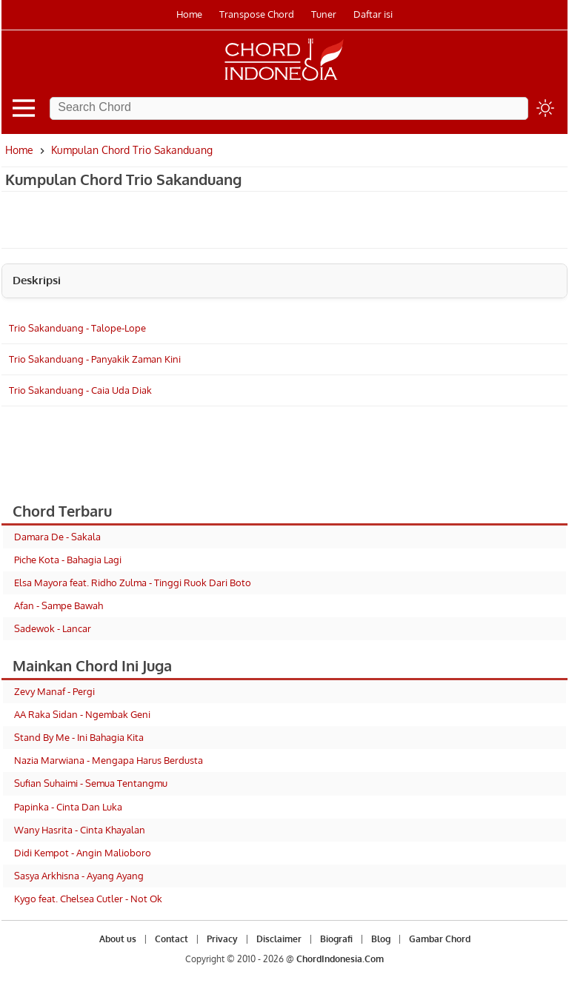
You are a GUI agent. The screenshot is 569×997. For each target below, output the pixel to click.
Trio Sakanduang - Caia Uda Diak (80, 390)
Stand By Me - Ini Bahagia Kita (79, 737)
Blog (380, 938)
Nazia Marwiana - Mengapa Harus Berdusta (108, 760)
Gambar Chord (439, 938)
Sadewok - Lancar (52, 628)
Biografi (336, 938)
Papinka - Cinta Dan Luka (68, 807)
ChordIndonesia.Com (340, 958)
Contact (171, 938)
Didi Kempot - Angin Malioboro (82, 853)
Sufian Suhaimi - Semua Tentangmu (90, 783)
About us (117, 938)
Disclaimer (279, 938)
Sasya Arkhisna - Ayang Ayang (79, 876)
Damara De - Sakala (57, 537)
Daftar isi (373, 14)
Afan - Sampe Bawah (58, 605)
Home (189, 14)
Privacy (222, 938)
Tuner (323, 14)
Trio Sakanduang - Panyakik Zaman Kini (95, 359)
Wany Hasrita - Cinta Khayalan (79, 830)
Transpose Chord (256, 14)
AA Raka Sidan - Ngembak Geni (82, 714)
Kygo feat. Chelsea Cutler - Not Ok (88, 898)
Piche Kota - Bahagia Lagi (68, 559)
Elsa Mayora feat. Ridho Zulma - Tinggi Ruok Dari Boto (132, 582)
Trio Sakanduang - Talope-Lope (77, 328)
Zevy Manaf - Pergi (54, 691)
